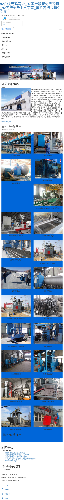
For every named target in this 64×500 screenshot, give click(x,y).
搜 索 (4, 25)
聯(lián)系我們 (5, 57)
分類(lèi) (5, 494)
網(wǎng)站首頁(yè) (7, 33)
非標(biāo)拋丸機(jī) (16, 429)
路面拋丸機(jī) (16, 291)
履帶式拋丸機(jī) (48, 374)
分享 (4, 485)
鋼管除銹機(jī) (48, 155)
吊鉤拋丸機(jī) (48, 429)
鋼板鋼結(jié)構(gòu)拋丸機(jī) (16, 318)
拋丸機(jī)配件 (48, 318)
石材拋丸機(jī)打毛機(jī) (16, 236)
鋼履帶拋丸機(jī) (48, 180)
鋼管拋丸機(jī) (48, 291)
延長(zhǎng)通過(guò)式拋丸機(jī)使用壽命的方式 (20, 459)
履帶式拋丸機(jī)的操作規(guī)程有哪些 (17, 455)
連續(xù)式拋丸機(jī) (16, 401)
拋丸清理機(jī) (16, 183)
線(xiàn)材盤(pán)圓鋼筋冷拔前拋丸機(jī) (48, 208)
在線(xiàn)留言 (5, 53)
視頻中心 (4, 45)
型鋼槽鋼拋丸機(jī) (16, 260)
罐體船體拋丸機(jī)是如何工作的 (15, 453)
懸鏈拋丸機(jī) (48, 346)
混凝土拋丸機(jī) (16, 155)
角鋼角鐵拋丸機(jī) (48, 401)
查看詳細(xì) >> (6, 121)
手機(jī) (4, 489)
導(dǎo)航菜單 (6, 29)
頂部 (4, 498)
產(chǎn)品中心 (6, 41)
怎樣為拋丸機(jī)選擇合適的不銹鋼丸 (16, 457)
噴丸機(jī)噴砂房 (16, 374)
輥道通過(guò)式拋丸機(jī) (48, 263)
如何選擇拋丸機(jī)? (11, 461)
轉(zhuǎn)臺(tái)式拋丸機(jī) (16, 346)
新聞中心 (4, 49)
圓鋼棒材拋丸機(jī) (48, 236)
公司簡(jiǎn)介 (5, 37)
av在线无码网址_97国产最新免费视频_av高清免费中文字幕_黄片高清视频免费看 (30, 8)
